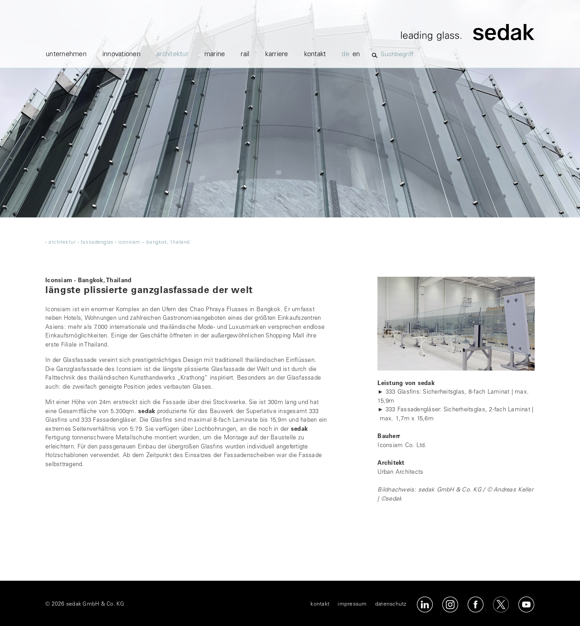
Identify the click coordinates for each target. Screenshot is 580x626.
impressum (352, 604)
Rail (245, 54)
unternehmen (66, 54)
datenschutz (390, 604)
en (356, 54)
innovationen (121, 54)
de (345, 54)
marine (214, 54)
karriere (276, 54)
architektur (172, 54)
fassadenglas (97, 242)
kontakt (315, 54)
